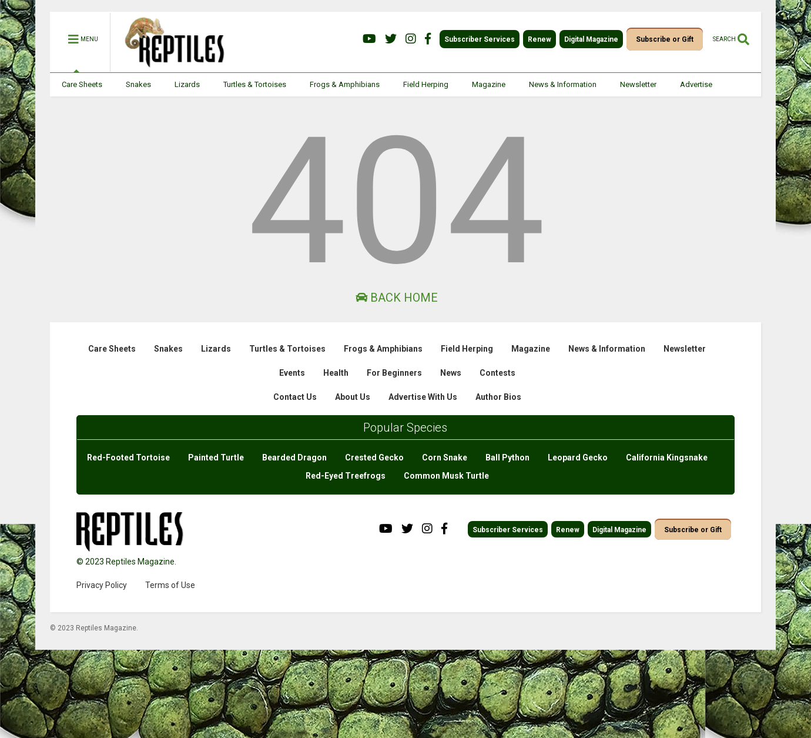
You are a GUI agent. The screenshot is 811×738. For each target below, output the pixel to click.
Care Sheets (82, 84)
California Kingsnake (667, 457)
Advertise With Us (422, 397)
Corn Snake (444, 457)
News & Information (562, 84)
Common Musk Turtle (446, 475)
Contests (497, 373)
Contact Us (295, 397)
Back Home (397, 297)
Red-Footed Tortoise (128, 457)
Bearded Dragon (294, 457)
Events (292, 373)
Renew (539, 39)
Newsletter (638, 84)
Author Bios (498, 397)
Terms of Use (170, 585)
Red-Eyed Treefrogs (346, 475)
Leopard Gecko (578, 457)
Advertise (696, 84)
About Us (352, 397)
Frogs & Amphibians (345, 84)
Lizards (187, 84)
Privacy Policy (101, 585)
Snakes (138, 84)
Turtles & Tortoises (254, 84)
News (450, 373)
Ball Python (507, 457)
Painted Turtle (216, 457)
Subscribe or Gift (664, 39)
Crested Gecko (374, 457)
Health (335, 373)
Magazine (488, 84)
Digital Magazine (591, 39)
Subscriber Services (479, 39)
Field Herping (425, 84)
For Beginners (394, 373)
